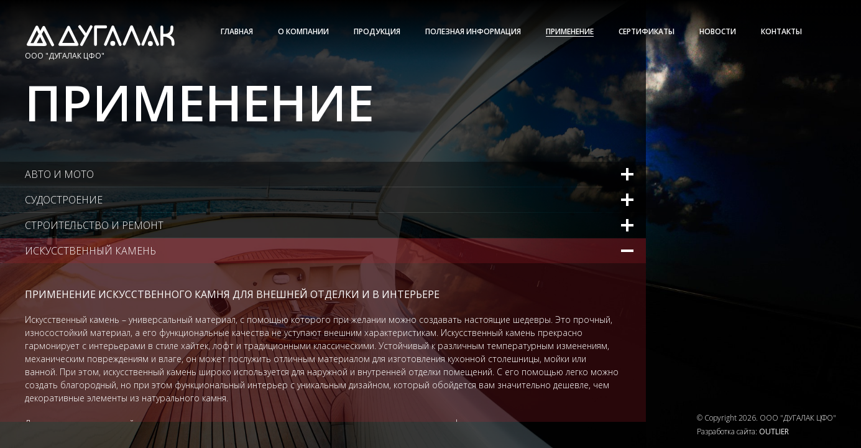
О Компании (303, 31)
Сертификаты (647, 31)
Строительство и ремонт (94, 225)
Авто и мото (59, 174)
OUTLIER (774, 431)
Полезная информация (473, 31)
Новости (717, 31)
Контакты (781, 31)
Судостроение (64, 200)
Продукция (377, 31)
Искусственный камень (90, 251)
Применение (570, 31)
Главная (237, 31)
